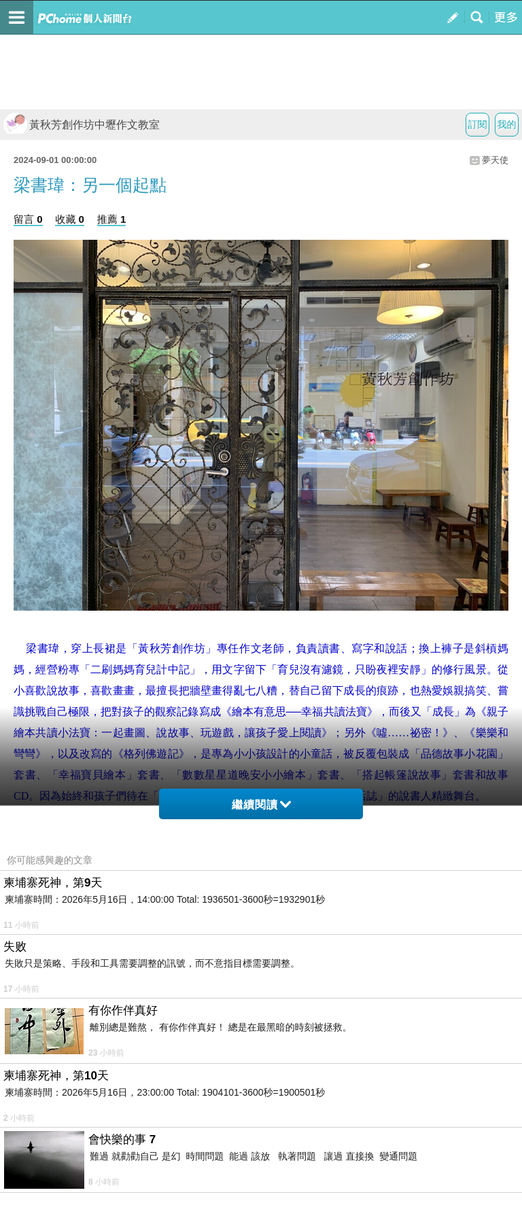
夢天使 (495, 160)
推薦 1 (111, 219)
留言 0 (28, 219)
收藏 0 (69, 219)
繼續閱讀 (261, 804)
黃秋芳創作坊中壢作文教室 (81, 125)
